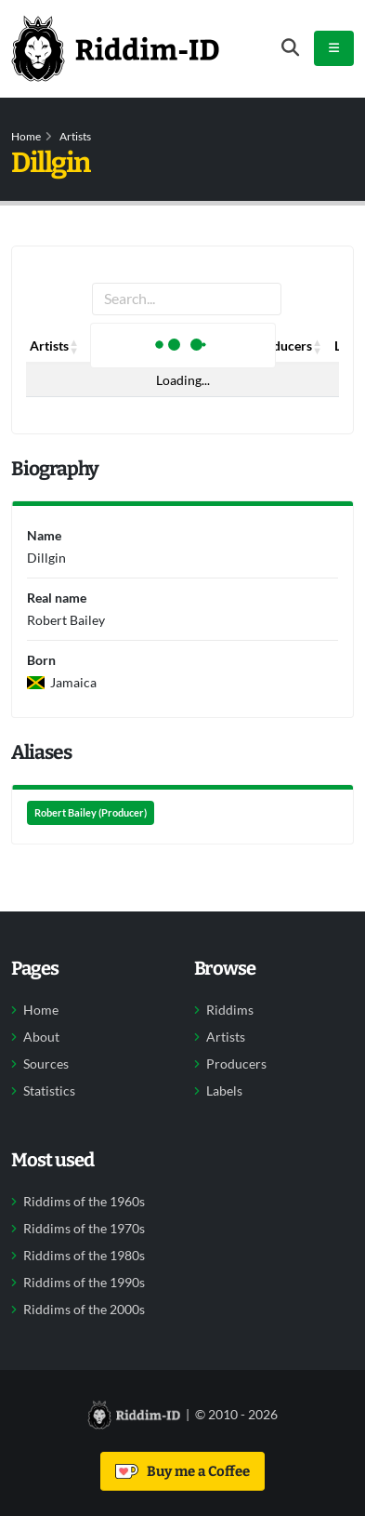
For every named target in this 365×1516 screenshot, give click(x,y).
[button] (74, 346)
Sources (46, 1064)
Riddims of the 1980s (84, 1255)
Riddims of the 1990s (84, 1282)
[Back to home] (115, 48)
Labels (224, 1091)
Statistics (49, 1091)
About (41, 1037)
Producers (236, 1064)
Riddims (230, 1010)
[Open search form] (290, 48)
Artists (75, 136)
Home (26, 136)
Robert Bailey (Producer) (90, 812)
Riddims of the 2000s (84, 1309)
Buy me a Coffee (182, 1471)
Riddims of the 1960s (84, 1201)
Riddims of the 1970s (84, 1228)
